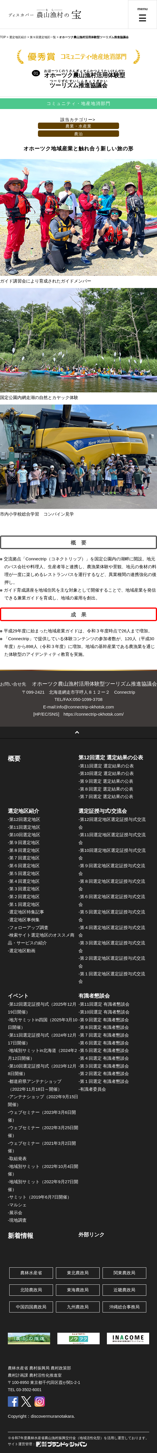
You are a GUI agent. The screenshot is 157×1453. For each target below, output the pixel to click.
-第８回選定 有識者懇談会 (103, 1027)
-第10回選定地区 (24, 834)
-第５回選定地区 (24, 873)
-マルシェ (17, 1204)
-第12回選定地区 (24, 819)
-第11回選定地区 (24, 827)
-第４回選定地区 (24, 881)
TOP (3, 37)
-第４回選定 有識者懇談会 (103, 1058)
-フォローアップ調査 (28, 927)
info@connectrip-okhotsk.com (85, 706)
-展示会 (15, 1212)
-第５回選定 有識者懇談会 (103, 1050)
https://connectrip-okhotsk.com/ (93, 714)
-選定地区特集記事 (26, 911)
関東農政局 (124, 1272)
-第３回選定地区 (24, 888)
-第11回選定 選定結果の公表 (106, 765)
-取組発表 (17, 1158)
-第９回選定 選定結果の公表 (105, 781)
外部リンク (91, 1235)
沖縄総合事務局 (124, 1306)
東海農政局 (78, 1289)
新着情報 (20, 1235)
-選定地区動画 (21, 950)
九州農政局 (78, 1306)
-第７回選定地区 (24, 857)
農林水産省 (31, 1272)
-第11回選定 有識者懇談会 (103, 1004)
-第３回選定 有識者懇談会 (103, 1066)
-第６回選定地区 (24, 865)
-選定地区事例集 (24, 919)
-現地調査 (17, 1220)
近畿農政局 (124, 1289)
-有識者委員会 (92, 1089)
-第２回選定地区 (24, 896)
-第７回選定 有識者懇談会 (103, 1035)
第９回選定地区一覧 (43, 37)
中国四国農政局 (31, 1306)
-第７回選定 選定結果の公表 (105, 796)
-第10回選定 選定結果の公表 (106, 773)
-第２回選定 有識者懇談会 (103, 1073)
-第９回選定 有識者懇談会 (103, 1019)
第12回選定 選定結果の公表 (110, 757)
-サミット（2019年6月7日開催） (40, 1196)
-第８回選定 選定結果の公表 (105, 788)
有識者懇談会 (94, 996)
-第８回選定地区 (24, 850)
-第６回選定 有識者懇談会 (103, 1042)
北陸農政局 (31, 1289)
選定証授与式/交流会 (102, 811)
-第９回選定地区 (24, 842)
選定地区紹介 (23, 811)
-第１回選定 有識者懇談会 (103, 1081)
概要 (14, 758)
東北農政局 (78, 1272)
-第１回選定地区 (24, 904)
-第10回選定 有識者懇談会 (103, 1011)
